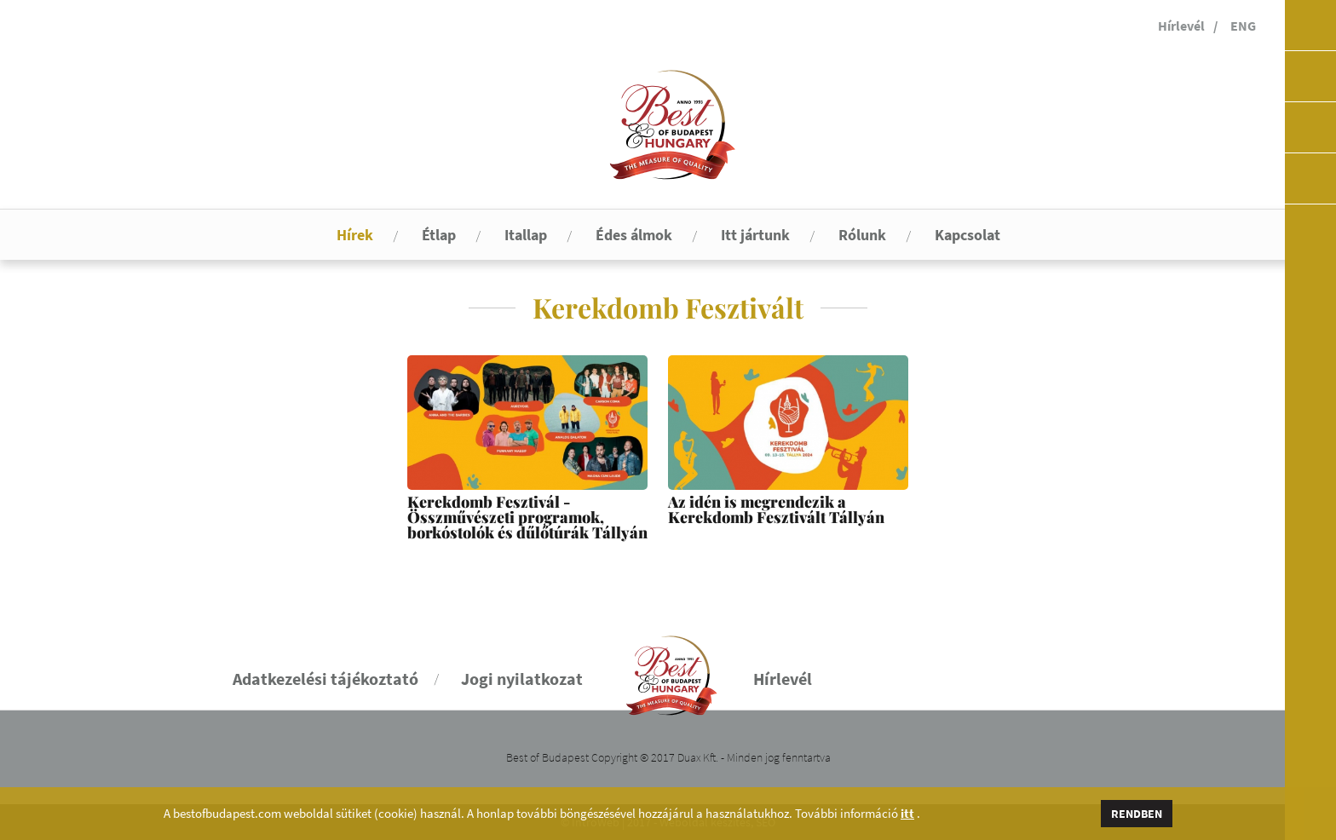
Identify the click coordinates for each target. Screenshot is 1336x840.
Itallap (525, 235)
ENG (1243, 25)
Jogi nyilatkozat (522, 678)
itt (907, 813)
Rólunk (862, 235)
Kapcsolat (967, 235)
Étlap (439, 235)
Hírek (355, 235)
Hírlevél (1181, 25)
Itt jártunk (755, 235)
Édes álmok (634, 235)
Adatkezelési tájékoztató (325, 678)
